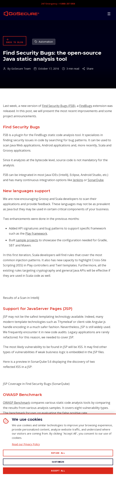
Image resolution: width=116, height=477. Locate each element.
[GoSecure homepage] (21, 14)
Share (87, 68)
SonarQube (96, 180)
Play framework (36, 233)
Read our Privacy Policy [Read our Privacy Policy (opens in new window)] (26, 444)
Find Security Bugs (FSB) (58, 106)
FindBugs (85, 106)
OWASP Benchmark (16, 403)
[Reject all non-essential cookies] (58, 453)
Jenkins (78, 180)
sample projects (27, 240)
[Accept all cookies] (58, 470)
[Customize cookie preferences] (58, 462)
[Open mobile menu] (109, 14)
